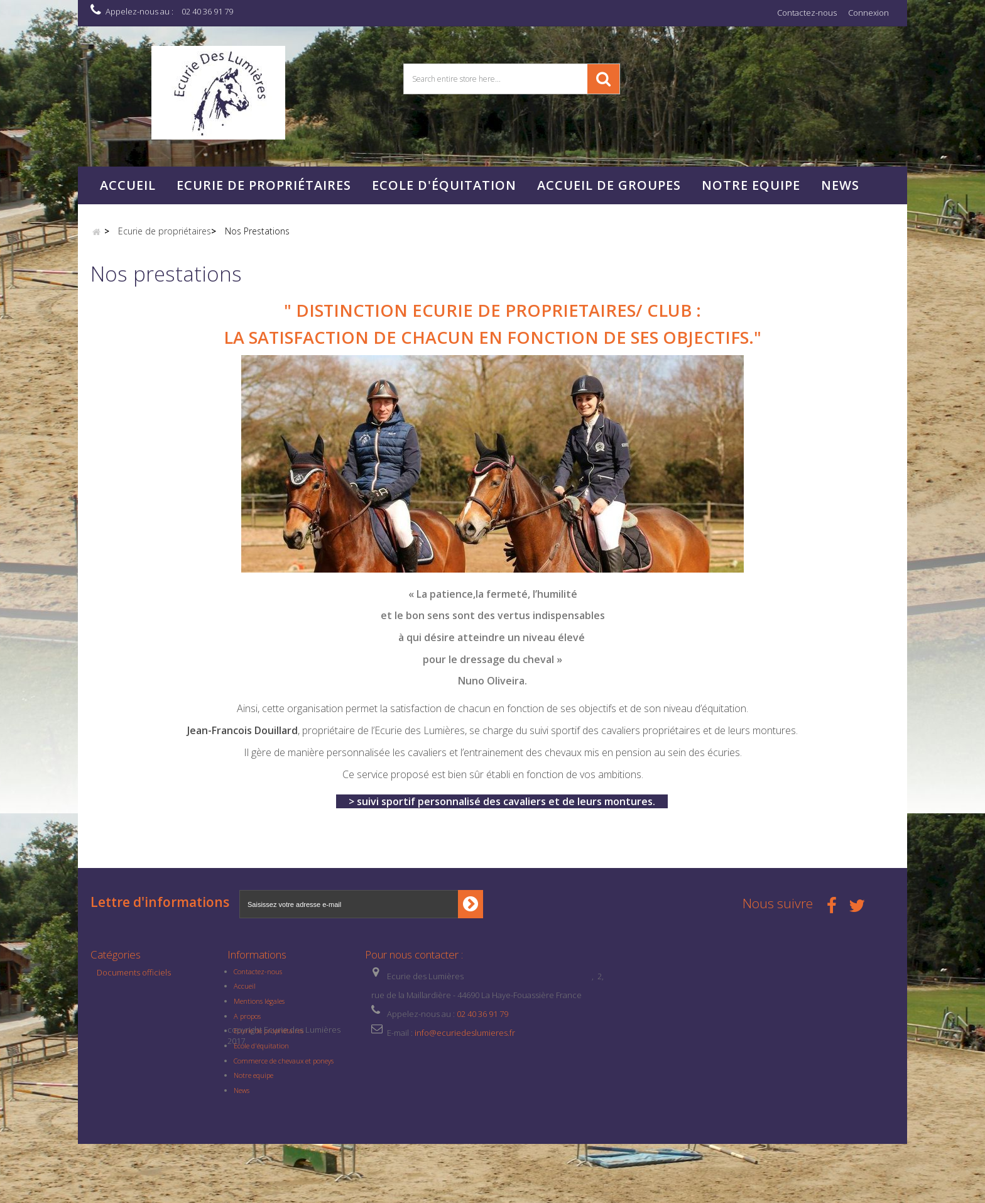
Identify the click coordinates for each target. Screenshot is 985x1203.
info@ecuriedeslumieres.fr (465, 1039)
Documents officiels (134, 979)
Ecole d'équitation (444, 185)
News (840, 185)
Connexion (868, 12)
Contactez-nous (807, 12)
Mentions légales (259, 1008)
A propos (247, 1023)
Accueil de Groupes (609, 185)
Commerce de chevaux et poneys (284, 1067)
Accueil (128, 185)
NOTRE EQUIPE (751, 185)
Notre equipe (253, 1082)
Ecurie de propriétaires (264, 185)
